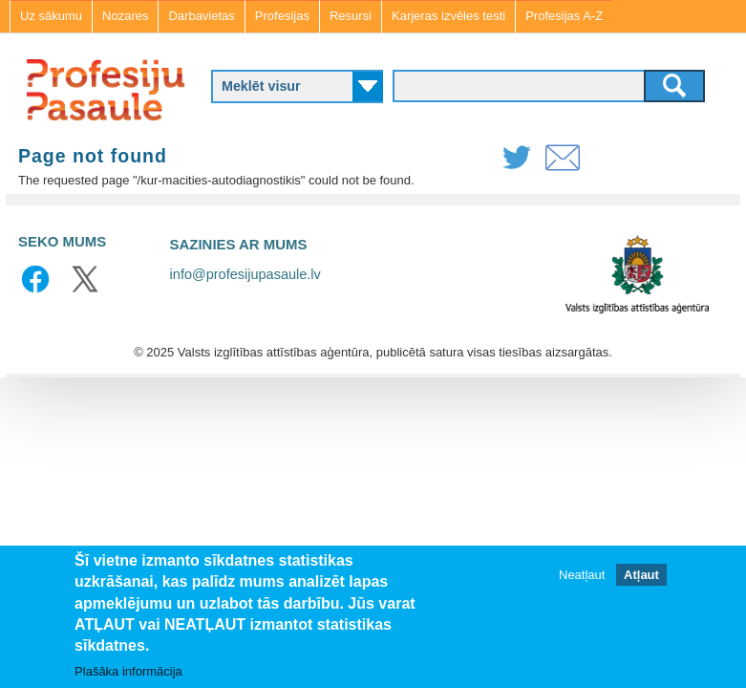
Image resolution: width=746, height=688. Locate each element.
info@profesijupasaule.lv (245, 274)
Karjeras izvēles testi (448, 16)
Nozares (125, 16)
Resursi (351, 16)
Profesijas (282, 16)
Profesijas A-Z (564, 16)
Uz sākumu (51, 16)
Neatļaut (582, 575)
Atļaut (641, 575)
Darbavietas (201, 16)
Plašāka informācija (128, 671)
